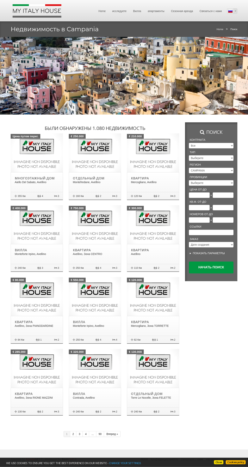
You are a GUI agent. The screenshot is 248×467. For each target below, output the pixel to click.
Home (102, 11)
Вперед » (112, 434)
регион (195, 164)
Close (218, 462)
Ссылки (195, 226)
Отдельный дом (88, 178)
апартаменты (156, 11)
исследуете (119, 11)
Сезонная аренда (182, 11)
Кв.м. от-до (198, 201)
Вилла (137, 11)
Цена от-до (198, 189)
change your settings (124, 463)
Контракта (197, 139)
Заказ (194, 239)
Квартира (140, 178)
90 (100, 434)
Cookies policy (235, 462)
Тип (192, 152)
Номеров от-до (201, 214)
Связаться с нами (211, 11)
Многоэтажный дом (34, 178)
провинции (198, 177)
